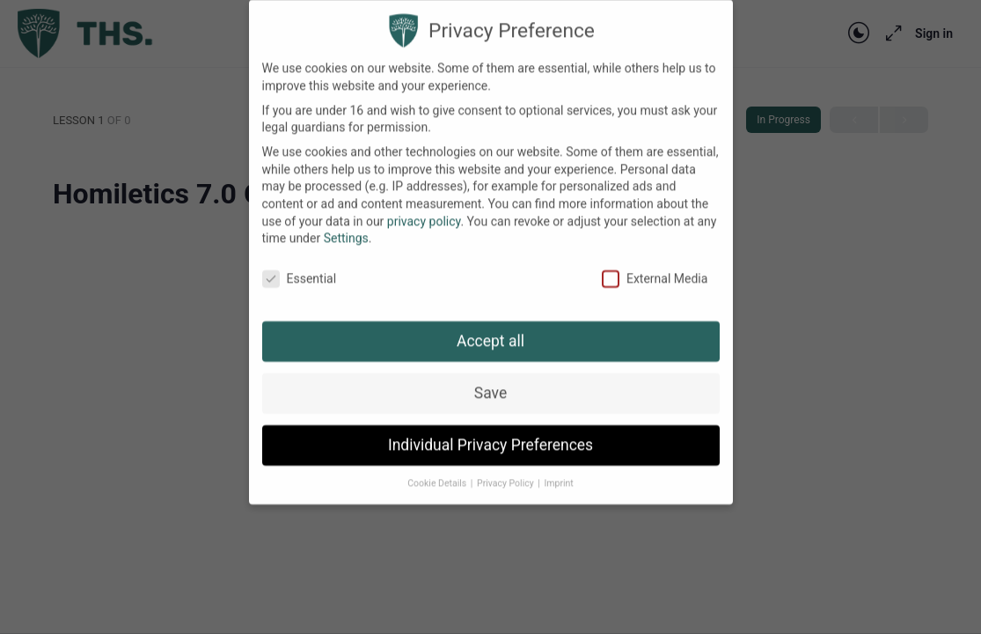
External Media (654, 263)
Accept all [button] (490, 326)
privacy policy (424, 206)
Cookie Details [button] (438, 468)
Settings (346, 224)
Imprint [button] (558, 468)
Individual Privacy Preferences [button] (490, 430)
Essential (299, 263)
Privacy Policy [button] (506, 468)
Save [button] (490, 378)
